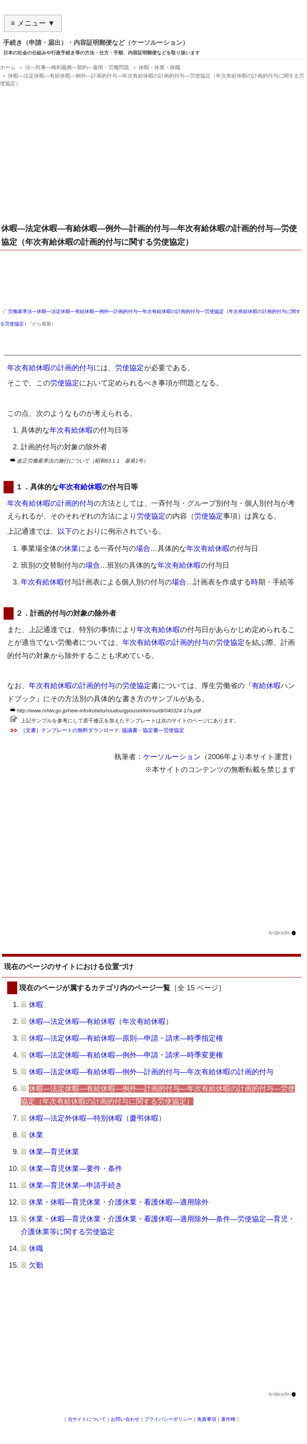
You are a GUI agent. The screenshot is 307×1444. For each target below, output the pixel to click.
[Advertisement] (151, 158)
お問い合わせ (125, 1419)
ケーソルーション (172, 757)
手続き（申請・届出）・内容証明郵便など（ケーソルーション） (96, 42)
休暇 (36, 1005)
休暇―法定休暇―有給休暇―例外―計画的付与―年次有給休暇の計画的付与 (151, 1072)
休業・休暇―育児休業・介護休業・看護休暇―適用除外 (119, 1202)
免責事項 (206, 1419)
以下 (65, 531)
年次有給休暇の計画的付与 (50, 368)
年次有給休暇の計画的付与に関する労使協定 (80, 349)
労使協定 (129, 368)
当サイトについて (87, 1419)
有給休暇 (266, 686)
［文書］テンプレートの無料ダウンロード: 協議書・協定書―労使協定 (102, 730)
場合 (143, 548)
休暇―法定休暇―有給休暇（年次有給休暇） (101, 1021)
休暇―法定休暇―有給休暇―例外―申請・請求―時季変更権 (126, 1055)
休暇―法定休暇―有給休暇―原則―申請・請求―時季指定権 (126, 1038)
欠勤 (36, 1265)
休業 (71, 548)
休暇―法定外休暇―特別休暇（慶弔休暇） (97, 1118)
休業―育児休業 (54, 1152)
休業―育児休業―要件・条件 (75, 1169)
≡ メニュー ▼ (33, 23)
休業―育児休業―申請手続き (75, 1185)
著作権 (228, 1419)
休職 (36, 1249)
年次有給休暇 (71, 430)
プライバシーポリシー (168, 1419)
